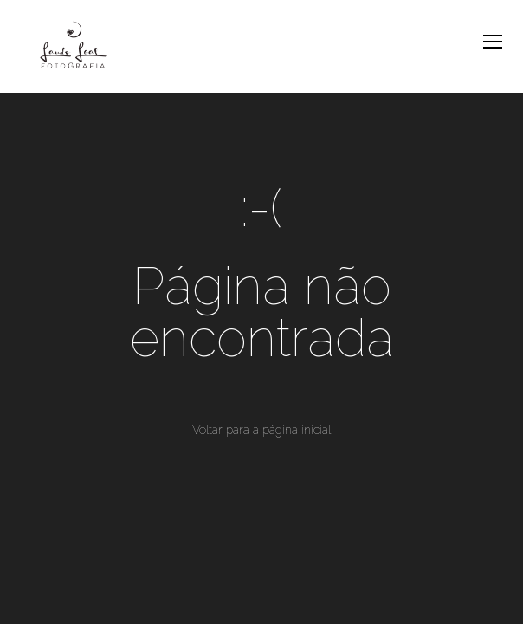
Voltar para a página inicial (261, 430)
